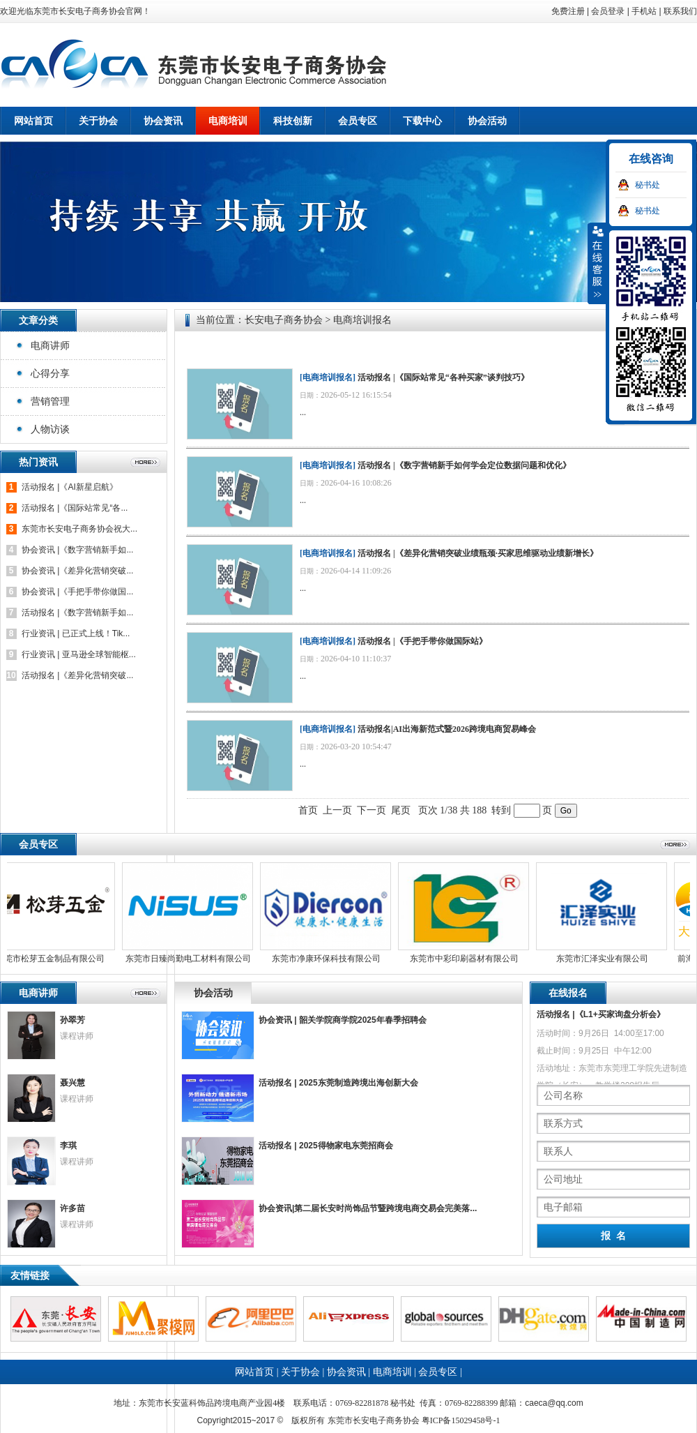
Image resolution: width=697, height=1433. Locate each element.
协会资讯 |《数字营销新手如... (77, 550)
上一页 (337, 810)
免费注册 (568, 11)
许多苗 (72, 1208)
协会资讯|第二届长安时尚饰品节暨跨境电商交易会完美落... (368, 1208)
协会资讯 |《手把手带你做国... (77, 592)
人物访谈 (50, 429)
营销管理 (50, 401)
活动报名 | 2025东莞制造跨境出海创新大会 (338, 1083)
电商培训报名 (327, 377)
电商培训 (392, 1372)
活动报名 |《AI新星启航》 (70, 487)
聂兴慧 (72, 1083)
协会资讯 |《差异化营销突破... (77, 571)
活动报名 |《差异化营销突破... (77, 675)
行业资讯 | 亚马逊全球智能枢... (79, 654)
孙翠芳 (72, 1020)
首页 (308, 810)
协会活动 (213, 992)
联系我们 (680, 11)
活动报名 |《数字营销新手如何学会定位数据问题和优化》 (464, 465)
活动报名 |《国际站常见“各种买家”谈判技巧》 (443, 377)
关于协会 (300, 1372)
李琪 (68, 1145)
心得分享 (50, 373)
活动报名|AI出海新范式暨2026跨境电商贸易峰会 (447, 729)
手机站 (644, 11)
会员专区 (437, 1372)
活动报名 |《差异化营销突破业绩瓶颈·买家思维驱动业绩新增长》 (478, 553)
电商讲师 (50, 345)
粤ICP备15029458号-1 (461, 1420)
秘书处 (647, 185)
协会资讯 (346, 1372)
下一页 (371, 810)
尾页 (401, 810)
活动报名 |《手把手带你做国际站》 (422, 641)
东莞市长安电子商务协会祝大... (79, 529)
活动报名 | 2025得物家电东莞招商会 (326, 1145)
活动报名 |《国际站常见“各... (75, 508)
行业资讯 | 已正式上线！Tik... (76, 633)
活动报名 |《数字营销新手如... (77, 612)
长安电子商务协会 (284, 320)
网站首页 (33, 120)
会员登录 (608, 11)
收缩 (597, 263)
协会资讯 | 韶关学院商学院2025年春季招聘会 (343, 1020)
